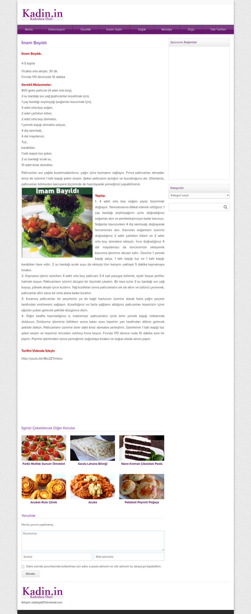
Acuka (92, 502)
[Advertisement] (92, 392)
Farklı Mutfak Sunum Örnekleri (43, 464)
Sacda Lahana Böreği (92, 464)
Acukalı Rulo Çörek (43, 502)
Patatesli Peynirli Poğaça (142, 502)
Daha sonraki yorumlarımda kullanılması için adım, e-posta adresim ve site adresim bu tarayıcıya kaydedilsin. (93, 566)
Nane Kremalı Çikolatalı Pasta (141, 464)
